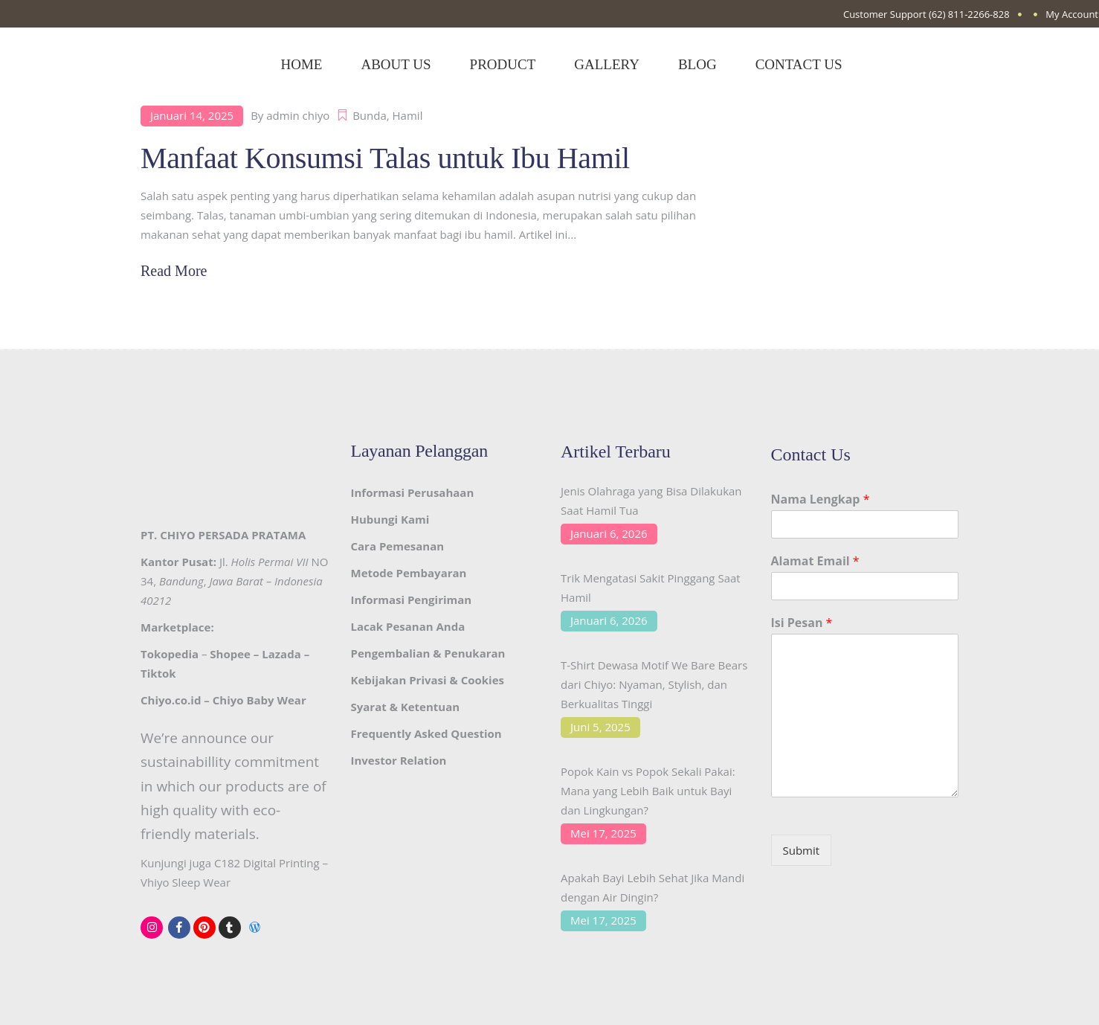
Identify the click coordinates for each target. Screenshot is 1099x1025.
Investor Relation (399, 760)
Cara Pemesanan (398, 546)
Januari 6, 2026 (609, 533)
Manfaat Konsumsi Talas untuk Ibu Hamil (385, 158)
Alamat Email (815, 561)
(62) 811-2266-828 (969, 14)
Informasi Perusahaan (412, 492)
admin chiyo (297, 115)
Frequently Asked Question (426, 733)
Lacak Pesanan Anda (408, 626)
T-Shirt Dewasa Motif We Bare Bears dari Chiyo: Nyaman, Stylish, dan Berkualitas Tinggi (654, 684)
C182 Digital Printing (267, 862)
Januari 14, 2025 (191, 115)
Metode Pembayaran (409, 572)
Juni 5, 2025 (600, 726)
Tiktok (158, 673)
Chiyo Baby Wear (259, 700)
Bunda (369, 115)
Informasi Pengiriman (411, 599)
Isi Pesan (802, 623)
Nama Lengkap (820, 499)
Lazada (281, 653)
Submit (801, 850)
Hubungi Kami (390, 519)
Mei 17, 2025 (603, 833)
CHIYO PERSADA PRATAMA (233, 534)
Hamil (408, 115)
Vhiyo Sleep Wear (186, 882)
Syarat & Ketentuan (405, 706)
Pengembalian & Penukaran (428, 653)
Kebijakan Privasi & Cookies (427, 679)
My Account (1071, 14)
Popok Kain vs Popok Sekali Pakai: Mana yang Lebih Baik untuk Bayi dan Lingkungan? (648, 790)
